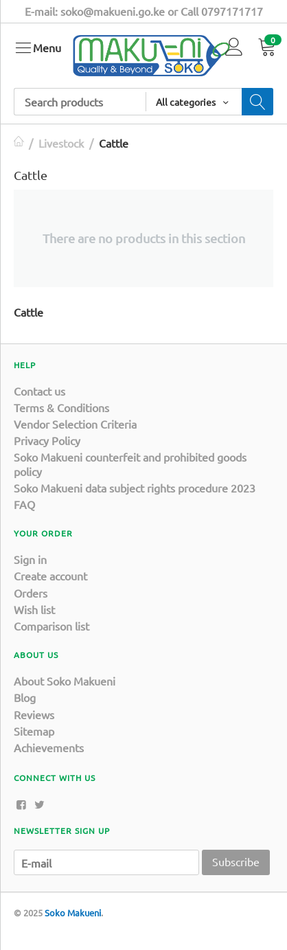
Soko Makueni (73, 912)
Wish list (34, 609)
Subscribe (236, 861)
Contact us (39, 391)
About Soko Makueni (64, 681)
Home (19, 143)
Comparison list (51, 626)
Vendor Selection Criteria (75, 424)
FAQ (24, 504)
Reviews (34, 714)
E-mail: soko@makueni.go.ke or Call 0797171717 (144, 11)
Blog (25, 697)
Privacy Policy (47, 440)
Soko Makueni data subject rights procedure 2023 (134, 488)
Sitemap (34, 731)
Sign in (30, 559)
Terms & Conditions (61, 407)
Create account (50, 576)
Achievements (49, 747)
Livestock (61, 143)
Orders (30, 593)
